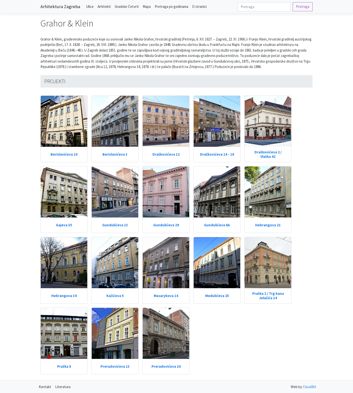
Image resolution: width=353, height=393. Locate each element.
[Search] (264, 6)
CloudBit (309, 386)
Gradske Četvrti (127, 6)
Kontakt (45, 386)
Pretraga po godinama (171, 6)
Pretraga (302, 6)
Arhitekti (104, 6)
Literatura (63, 386)
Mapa (147, 6)
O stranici (199, 6)
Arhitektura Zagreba (60, 6)
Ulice (90, 6)
